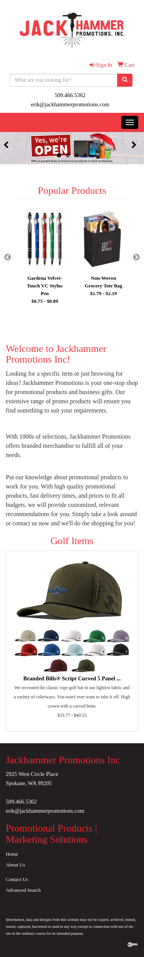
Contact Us (17, 879)
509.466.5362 (70, 95)
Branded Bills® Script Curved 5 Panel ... (72, 678)
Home (12, 854)
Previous (8, 257)
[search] (124, 80)
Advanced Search (23, 890)
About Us (15, 865)
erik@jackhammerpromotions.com (70, 104)
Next (136, 257)
